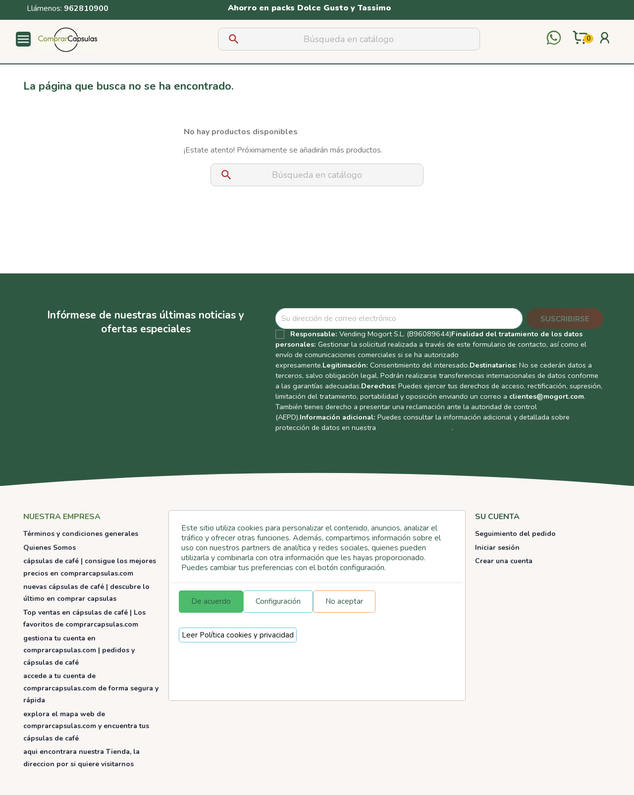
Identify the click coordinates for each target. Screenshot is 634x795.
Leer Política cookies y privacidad (238, 635)
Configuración (278, 601)
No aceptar (344, 601)
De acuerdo (211, 601)
